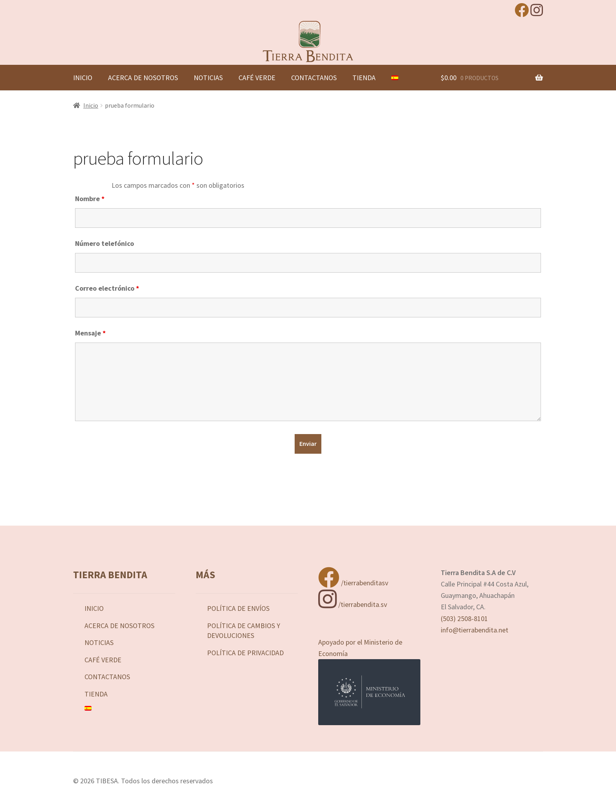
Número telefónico (104, 243)
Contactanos (314, 77)
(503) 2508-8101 (464, 618)
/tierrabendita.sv (352, 604)
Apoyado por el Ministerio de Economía (369, 681)
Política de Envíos (238, 608)
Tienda (364, 77)
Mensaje (90, 332)
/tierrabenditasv (353, 582)
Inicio (82, 77)
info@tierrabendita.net (474, 629)
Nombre (89, 198)
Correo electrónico (107, 288)
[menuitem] (394, 77)
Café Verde (256, 77)
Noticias (208, 77)
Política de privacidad (245, 652)
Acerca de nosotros (143, 77)
